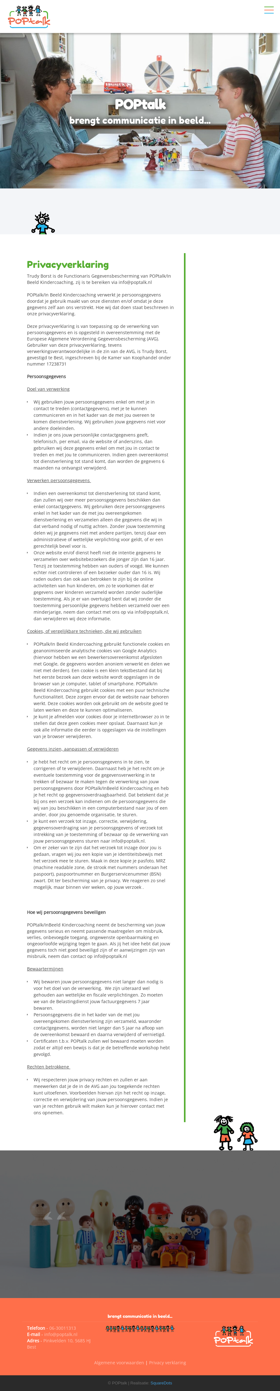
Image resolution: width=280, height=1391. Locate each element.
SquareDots (161, 1383)
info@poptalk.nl (61, 1334)
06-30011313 (62, 1328)
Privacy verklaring (167, 1363)
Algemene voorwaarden (119, 1363)
